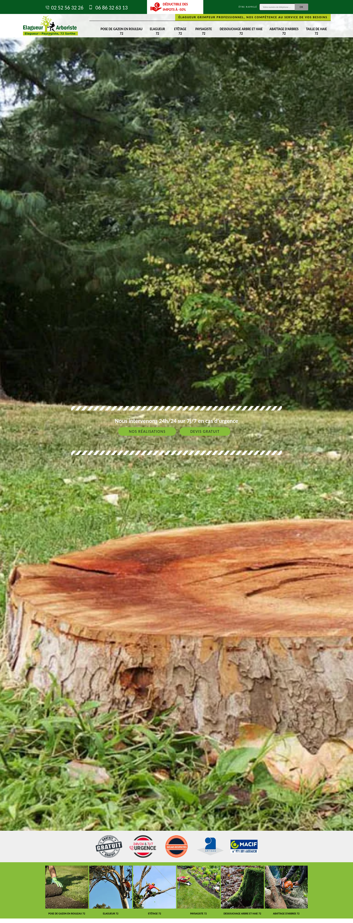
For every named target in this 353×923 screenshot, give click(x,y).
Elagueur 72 (157, 31)
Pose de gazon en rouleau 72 (122, 31)
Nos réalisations (147, 431)
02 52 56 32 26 (64, 7)
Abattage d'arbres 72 (284, 31)
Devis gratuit (204, 431)
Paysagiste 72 (203, 31)
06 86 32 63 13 (108, 7)
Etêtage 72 (180, 31)
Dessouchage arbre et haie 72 (241, 31)
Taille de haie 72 (316, 31)
